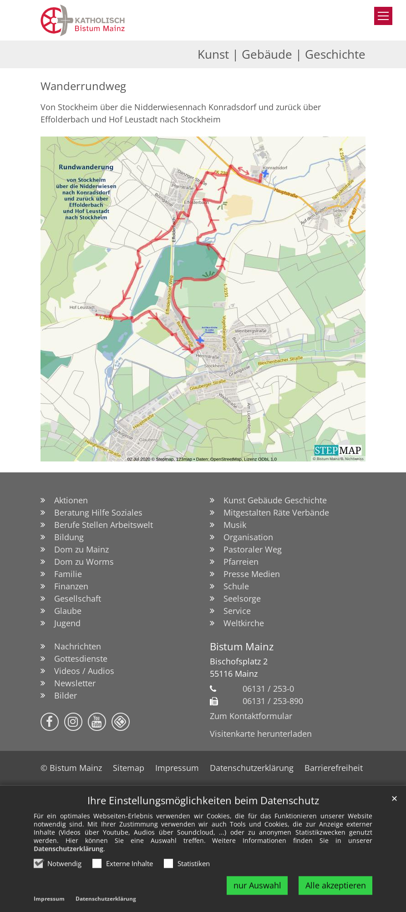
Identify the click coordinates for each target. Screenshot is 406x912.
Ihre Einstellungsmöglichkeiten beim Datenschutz (203, 820)
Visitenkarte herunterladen (261, 733)
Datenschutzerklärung (68, 868)
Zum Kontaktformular (251, 715)
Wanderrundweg (83, 86)
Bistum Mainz (242, 646)
